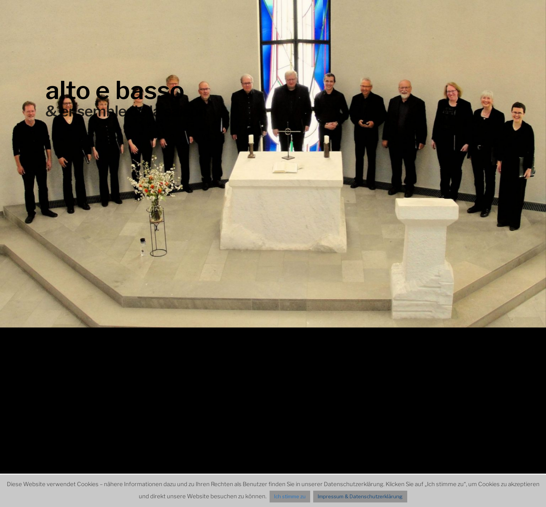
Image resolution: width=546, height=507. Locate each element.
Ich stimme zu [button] (290, 496)
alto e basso (115, 90)
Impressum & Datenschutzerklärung (360, 496)
